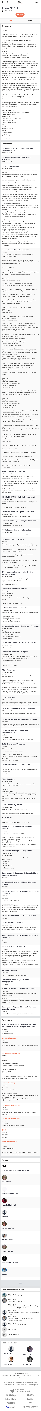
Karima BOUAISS (8, 1228)
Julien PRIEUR (12, 1294)
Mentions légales (33, 1384)
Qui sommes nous (9, 1382)
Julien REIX (5, 1216)
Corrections (18, 1386)
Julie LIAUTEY (26, 1364)
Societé (35, 1382)
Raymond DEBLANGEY (10, 1263)
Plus (20, 1283)
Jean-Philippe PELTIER (10, 1193)
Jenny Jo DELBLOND (9, 1205)
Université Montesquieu (11, 1053)
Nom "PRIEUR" (12, 1329)
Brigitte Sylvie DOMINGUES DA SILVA (15, 1170)
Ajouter (21, 14)
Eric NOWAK (6, 1182)
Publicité (22, 1382)
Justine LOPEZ (8, 1353)
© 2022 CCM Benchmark (28, 1386)
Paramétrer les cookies (22, 1384)
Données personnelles (9, 1384)
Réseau (30, 21)
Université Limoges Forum (12, 1105)
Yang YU (5, 1274)
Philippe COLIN (7, 1251)
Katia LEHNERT (7, 1240)
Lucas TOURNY (27, 1354)
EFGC (4, 1130)
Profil (10, 21)
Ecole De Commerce (9, 1141)
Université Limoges (9, 1038)
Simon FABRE (8, 1364)
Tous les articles (10, 1386)
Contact (17, 1382)
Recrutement (28, 1382)
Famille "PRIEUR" (13, 1335)
